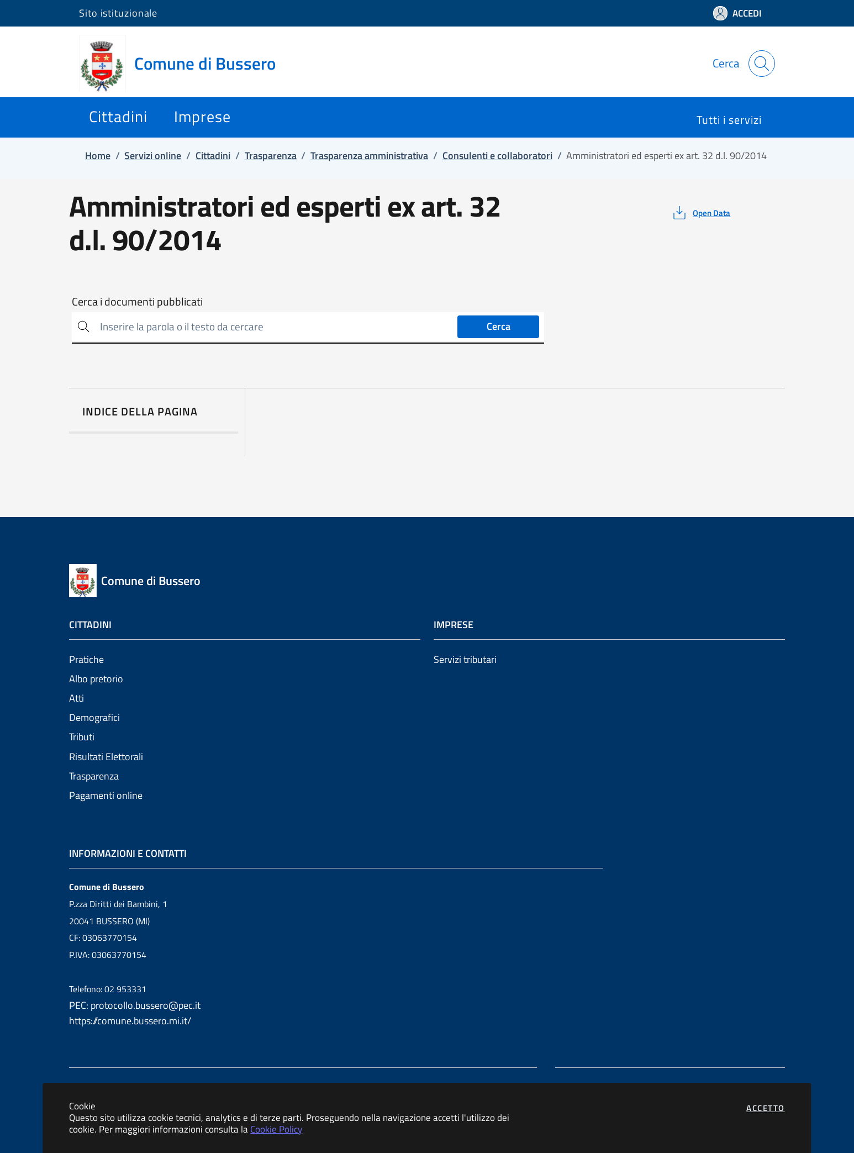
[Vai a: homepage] (184, 63)
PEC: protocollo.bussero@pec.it (135, 1005)
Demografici (94, 717)
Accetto (765, 1108)
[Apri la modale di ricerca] (761, 63)
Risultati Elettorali (106, 756)
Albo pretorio (96, 678)
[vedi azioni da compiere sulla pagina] (700, 213)
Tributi (81, 736)
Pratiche (86, 659)
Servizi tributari (465, 659)
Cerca (498, 326)
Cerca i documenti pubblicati (137, 302)
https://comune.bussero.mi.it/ (130, 1020)
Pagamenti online (106, 795)
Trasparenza (94, 775)
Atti (76, 698)
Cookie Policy (276, 1129)
